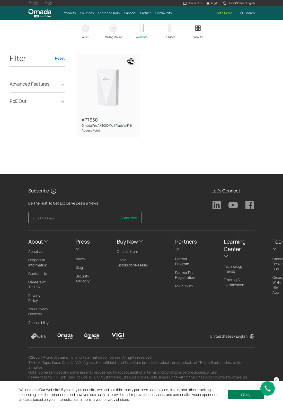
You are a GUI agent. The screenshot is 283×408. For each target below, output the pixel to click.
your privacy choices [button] (112, 399)
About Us (35, 251)
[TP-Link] (38, 336)
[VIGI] (118, 336)
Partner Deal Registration (185, 275)
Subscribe (128, 217)
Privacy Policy (34, 298)
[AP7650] (108, 85)
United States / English (228, 336)
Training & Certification (234, 282)
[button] (192, 3)
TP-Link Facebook (249, 205)
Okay (245, 394)
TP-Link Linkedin (216, 205)
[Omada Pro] (91, 336)
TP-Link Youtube (233, 205)
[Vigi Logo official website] (48, 3)
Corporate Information (37, 262)
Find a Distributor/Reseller (132, 262)
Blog (79, 267)
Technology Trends (233, 269)
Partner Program (182, 261)
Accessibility (38, 322)
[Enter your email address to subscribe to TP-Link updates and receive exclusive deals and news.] (72, 219)
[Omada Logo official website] (33, 3)
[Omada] (65, 336)
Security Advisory (83, 278)
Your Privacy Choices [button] (38, 311)
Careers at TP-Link (37, 284)
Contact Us (37, 273)
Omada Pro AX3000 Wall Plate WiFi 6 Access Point (107, 127)
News (80, 258)
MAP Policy (184, 285)
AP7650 (90, 120)
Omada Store (127, 251)
